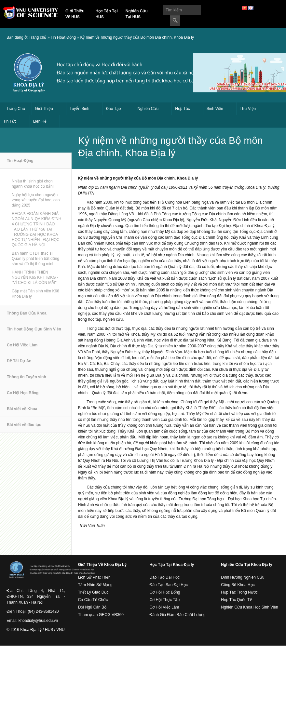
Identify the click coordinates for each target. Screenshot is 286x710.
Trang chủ (38, 37)
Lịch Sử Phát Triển (94, 577)
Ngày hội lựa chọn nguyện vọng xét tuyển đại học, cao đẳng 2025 (36, 200)
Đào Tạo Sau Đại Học (169, 585)
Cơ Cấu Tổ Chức (93, 599)
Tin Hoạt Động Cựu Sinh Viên (34, 332)
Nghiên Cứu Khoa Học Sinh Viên (249, 607)
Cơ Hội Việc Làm (22, 348)
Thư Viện (248, 108)
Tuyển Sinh (79, 108)
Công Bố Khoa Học (237, 585)
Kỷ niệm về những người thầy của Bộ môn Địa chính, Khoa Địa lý (137, 37)
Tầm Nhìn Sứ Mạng (95, 585)
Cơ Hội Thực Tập (165, 599)
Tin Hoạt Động (63, 37)
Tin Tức (10, 121)
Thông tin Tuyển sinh (26, 380)
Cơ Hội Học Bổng (22, 396)
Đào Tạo (113, 108)
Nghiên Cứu (147, 108)
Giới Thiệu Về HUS (75, 14)
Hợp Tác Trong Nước (239, 592)
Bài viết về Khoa (22, 412)
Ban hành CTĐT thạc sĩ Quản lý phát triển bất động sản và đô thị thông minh (35, 258)
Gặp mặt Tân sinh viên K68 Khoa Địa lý (35, 294)
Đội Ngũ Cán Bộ (92, 607)
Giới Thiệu (44, 108)
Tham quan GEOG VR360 (101, 614)
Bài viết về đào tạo (24, 427)
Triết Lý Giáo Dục (93, 592)
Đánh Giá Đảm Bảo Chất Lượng (178, 614)
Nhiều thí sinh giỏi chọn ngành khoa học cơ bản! (33, 184)
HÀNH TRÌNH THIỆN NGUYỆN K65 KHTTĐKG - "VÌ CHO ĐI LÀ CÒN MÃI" (35, 277)
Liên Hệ (40, 121)
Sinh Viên (215, 108)
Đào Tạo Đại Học (165, 577)
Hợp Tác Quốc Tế (236, 599)
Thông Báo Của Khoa (27, 316)
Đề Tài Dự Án (19, 364)
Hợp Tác (182, 108)
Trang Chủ (16, 108)
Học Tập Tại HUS (106, 14)
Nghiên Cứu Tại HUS (137, 14)
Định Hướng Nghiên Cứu (242, 577)
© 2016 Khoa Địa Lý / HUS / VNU (36, 629)
